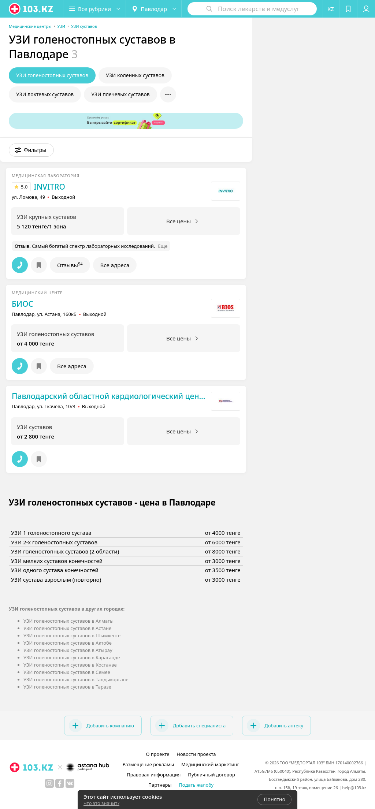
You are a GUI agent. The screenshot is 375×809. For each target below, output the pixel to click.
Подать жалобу (196, 785)
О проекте (157, 754)
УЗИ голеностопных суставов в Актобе (67, 643)
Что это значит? (101, 803)
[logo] (31, 9)
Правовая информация (154, 774)
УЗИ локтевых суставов (45, 94)
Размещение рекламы (148, 764)
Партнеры (160, 785)
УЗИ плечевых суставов (120, 94)
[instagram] (49, 783)
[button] (94, 8)
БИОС (22, 303)
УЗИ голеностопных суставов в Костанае (70, 664)
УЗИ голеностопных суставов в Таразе (67, 686)
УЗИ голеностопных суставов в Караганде (71, 657)
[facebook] (59, 783)
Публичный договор (211, 774)
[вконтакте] (70, 783)
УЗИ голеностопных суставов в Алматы (68, 621)
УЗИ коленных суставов (135, 75)
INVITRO (49, 186)
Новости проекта (196, 754)
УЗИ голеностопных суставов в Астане (67, 628)
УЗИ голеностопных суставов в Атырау (67, 650)
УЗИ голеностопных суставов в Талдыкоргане (76, 679)
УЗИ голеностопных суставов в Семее (66, 672)
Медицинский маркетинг (210, 764)
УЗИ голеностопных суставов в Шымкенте (71, 635)
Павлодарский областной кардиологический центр (109, 396)
